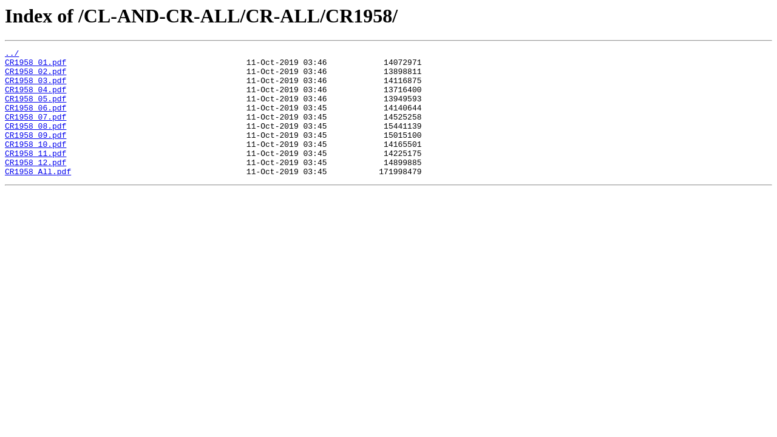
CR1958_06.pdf (35, 120)
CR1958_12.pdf (35, 185)
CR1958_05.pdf (35, 109)
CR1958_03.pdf (35, 87)
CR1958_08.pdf (35, 142)
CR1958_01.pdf (35, 65)
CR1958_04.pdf (35, 98)
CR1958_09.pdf (35, 152)
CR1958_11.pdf (35, 174)
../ (12, 54)
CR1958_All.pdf (38, 196)
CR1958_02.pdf (35, 76)
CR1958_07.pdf (35, 131)
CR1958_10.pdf (35, 163)
